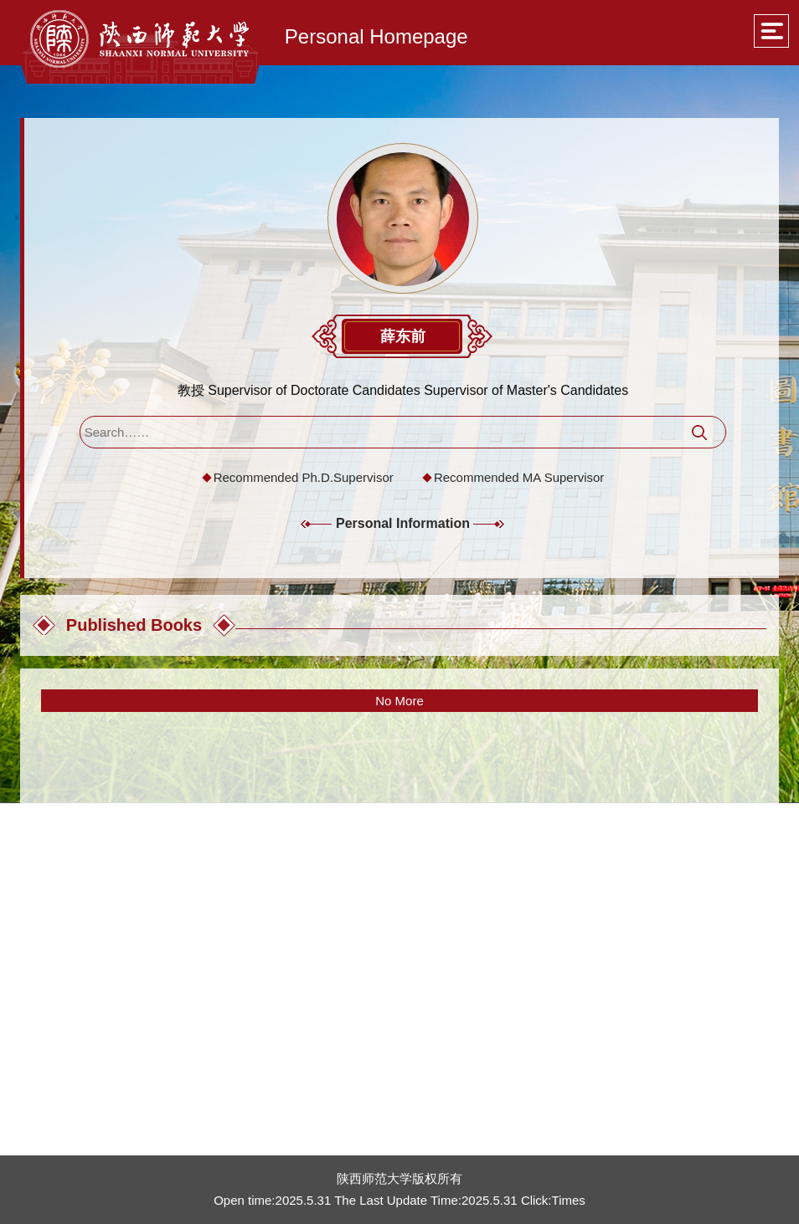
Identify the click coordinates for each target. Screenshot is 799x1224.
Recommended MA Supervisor (519, 477)
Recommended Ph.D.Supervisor (304, 477)
